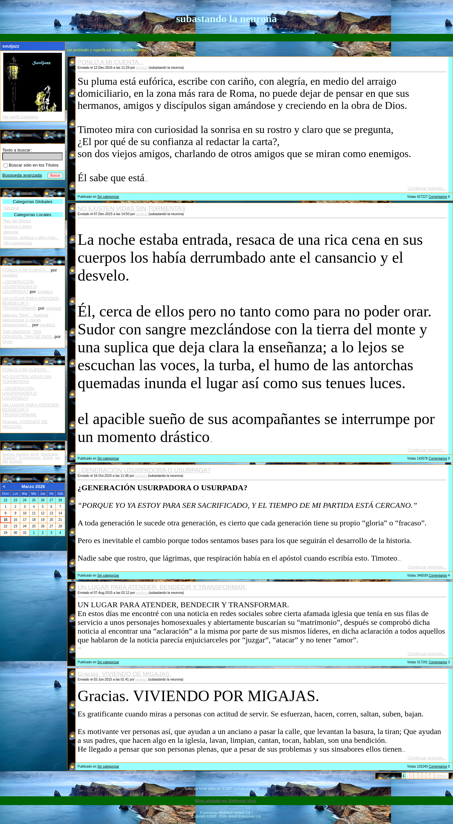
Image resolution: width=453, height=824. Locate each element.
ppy (57, 458)
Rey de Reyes (17, 220)
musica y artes (18, 226)
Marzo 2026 (33, 486)
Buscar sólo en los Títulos (31, 165)
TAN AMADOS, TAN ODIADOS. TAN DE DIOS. (27, 334)
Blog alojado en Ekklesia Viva (225, 800)
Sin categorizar (108, 197)
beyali (34, 454)
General (11, 207)
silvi (5, 461)
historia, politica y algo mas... (31, 237)
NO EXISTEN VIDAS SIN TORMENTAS (131, 208)
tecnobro (15, 461)
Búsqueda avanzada (22, 175)
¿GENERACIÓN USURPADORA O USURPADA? (144, 470)
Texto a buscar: (17, 150)
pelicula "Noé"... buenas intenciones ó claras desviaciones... (25, 320)
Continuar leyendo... (427, 188)
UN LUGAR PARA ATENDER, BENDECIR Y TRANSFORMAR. (162, 587)
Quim (7, 341)
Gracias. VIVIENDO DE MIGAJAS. (124, 673)
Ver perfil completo (20, 116)
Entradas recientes (20, 360)
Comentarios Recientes (25, 260)
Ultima (441, 776)
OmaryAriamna (30, 458)
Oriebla (48, 458)
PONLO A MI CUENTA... (111, 62)
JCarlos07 (9, 458)
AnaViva (8, 454)
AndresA (22, 454)
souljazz (142, 67)
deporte (11, 231)
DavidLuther (49, 454)
